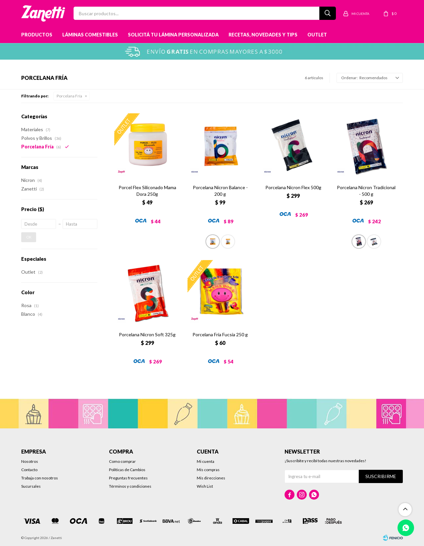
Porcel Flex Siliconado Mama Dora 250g (147, 191)
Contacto (29, 469)
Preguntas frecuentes (128, 477)
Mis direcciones (211, 477)
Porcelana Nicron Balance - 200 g (220, 191)
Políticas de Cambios (127, 469)
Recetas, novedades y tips (263, 34)
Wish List (205, 486)
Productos (36, 34)
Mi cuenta (205, 461)
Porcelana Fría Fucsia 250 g (220, 334)
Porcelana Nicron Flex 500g (293, 187)
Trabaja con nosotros (39, 477)
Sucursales (31, 486)
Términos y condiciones (130, 486)
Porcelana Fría (69, 95)
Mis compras (208, 469)
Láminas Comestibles (90, 34)
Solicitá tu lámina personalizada (173, 34)
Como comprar (122, 461)
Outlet (317, 34)
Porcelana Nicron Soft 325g (147, 334)
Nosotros (29, 461)
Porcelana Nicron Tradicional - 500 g (366, 191)
